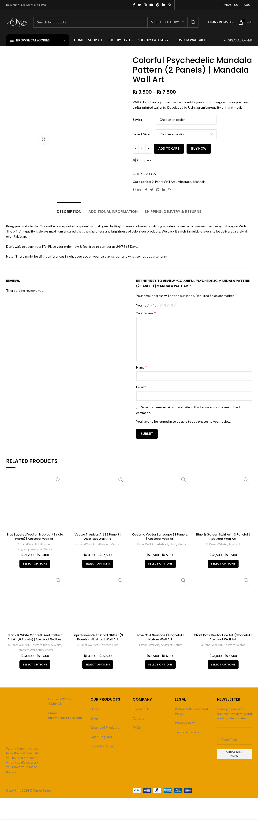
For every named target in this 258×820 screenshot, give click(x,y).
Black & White (53, 645)
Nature (179, 645)
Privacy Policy (185, 723)
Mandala (199, 182)
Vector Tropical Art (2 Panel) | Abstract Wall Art (97, 536)
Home (94, 709)
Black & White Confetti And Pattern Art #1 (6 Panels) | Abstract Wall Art (35, 639)
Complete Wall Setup (29, 650)
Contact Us (141, 709)
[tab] (69, 209)
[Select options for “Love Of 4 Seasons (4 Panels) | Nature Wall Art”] (160, 664)
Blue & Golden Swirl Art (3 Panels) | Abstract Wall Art (223, 536)
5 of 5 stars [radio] (175, 305)
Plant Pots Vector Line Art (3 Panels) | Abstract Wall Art (223, 637)
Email (141, 386)
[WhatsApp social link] (169, 5)
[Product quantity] (142, 149)
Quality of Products (104, 727)
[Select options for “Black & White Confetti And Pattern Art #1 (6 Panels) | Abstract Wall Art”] (34, 664)
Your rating (145, 305)
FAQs (137, 727)
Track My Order (101, 746)
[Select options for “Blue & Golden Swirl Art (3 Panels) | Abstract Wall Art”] (223, 564)
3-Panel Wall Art (144, 544)
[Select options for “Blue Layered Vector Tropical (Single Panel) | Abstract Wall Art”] (34, 564)
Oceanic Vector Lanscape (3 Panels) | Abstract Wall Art (160, 536)
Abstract (184, 182)
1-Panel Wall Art (28, 544)
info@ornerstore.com (65, 718)
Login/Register (101, 737)
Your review (146, 312)
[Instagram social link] (145, 5)
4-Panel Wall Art (148, 645)
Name (141, 367)
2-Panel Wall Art (164, 182)
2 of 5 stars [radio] (165, 305)
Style (137, 120)
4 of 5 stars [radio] (172, 305)
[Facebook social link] (133, 5)
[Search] (116, 22)
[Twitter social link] (139, 5)
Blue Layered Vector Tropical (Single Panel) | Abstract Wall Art (35, 536)
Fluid (173, 544)
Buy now (198, 148)
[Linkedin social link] (163, 5)
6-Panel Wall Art (17, 645)
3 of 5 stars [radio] (168, 305)
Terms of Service (187, 732)
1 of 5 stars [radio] (161, 305)
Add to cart (168, 148)
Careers (138, 718)
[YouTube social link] (151, 5)
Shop (94, 718)
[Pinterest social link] (158, 5)
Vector (49, 549)
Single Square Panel (29, 549)
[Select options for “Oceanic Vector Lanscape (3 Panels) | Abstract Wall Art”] (160, 564)
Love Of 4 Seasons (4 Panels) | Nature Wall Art (160, 637)
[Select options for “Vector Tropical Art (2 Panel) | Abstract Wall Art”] (97, 564)
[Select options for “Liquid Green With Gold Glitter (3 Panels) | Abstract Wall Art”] (97, 664)
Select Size (141, 134)
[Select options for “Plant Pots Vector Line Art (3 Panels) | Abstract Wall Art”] (223, 664)
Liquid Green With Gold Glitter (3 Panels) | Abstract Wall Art (97, 637)
